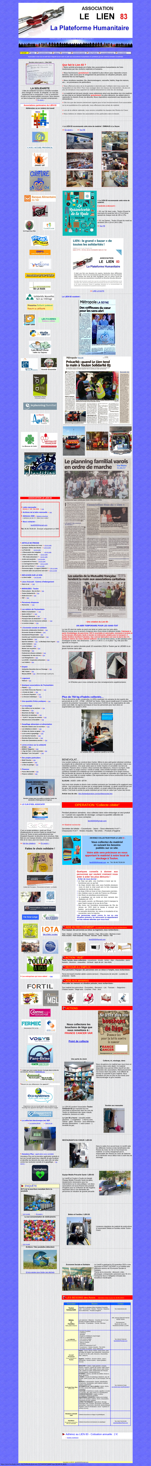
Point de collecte (79, 1041)
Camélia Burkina (40, 818)
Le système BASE (34, 1123)
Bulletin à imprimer (42, 516)
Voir (50, 512)
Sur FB (82, 130)
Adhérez (56, 53)
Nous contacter (122, 53)
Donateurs (65, 53)
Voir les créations (29, 843)
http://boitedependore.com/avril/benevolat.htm (95, 794)
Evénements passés (79, 53)
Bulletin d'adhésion (73, 1437)
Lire (43, 509)
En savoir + (41, 100)
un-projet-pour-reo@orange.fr (121, 1387)
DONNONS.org (40, 1072)
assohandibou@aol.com (120, 1423)
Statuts (33, 53)
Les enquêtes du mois (107, 53)
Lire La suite (41, 566)
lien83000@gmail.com (97, 821)
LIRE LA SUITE (98, 291)
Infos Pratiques (93, 53)
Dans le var (48, 1123)
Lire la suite (47, 545)
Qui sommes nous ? (44, 53)
